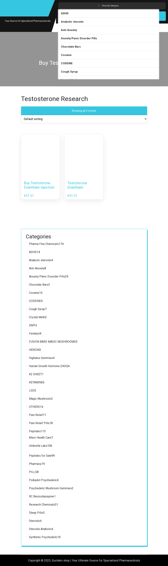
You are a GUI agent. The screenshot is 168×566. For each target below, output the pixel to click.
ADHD (65, 13)
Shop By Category (110, 6)
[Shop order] (84, 119)
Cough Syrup (69, 71)
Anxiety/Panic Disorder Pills (79, 38)
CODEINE (67, 63)
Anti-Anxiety (69, 29)
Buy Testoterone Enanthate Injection (39, 185)
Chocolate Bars (71, 46)
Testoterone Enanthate (77, 185)
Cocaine (66, 54)
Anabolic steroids (72, 21)
